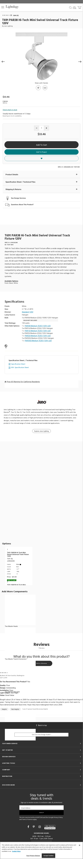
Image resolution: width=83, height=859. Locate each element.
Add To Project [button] (41, 152)
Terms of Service (27, 819)
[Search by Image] (74, 8)
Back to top (41, 725)
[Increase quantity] (46, 128)
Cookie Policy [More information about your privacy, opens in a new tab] (16, 851)
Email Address (25, 808)
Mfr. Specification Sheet (20, 367)
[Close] (79, 845)
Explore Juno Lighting (41, 431)
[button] (2, 7)
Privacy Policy (58, 817)
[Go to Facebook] (28, 826)
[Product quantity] (41, 128)
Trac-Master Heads (11, 626)
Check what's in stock (10, 110)
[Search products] (70, 7)
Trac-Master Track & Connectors (15, 659)
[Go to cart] (79, 7)
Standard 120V (27, 312)
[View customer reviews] (50, 827)
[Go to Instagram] (40, 826)
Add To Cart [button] (41, 145)
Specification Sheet (18, 364)
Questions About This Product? (22, 205)
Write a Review (41, 663)
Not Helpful (15, 709)
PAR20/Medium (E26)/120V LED (38, 336)
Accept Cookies (48, 855)
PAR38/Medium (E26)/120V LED (38, 326)
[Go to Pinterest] (38, 90)
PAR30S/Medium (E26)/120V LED (38, 341)
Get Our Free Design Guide (41, 734)
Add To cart (12, 580)
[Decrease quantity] (36, 128)
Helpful (4, 709)
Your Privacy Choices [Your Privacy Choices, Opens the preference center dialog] (33, 855)
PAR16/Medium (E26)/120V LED (38, 331)
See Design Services (18, 198)
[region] (41, 850)
